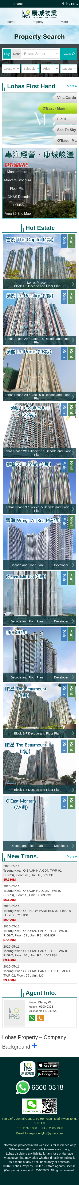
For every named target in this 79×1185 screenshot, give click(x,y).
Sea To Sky (66, 130)
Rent (16, 54)
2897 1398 (30, 1128)
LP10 (61, 119)
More (66, 22)
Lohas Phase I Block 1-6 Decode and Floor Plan (37, 284)
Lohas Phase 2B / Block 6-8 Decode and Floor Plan (37, 396)
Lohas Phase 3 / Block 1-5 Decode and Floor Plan (37, 508)
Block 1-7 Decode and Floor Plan (37, 733)
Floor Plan (17, 188)
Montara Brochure (17, 180)
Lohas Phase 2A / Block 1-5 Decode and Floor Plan (37, 340)
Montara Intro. (17, 172)
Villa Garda (66, 98)
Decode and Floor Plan (27, 565)
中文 (65, 3)
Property (37, 22)
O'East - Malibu (67, 141)
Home (11, 22)
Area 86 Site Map (18, 213)
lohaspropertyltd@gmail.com (44, 1133)
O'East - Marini (55, 108)
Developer (61, 565)
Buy (7, 54)
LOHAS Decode (18, 197)
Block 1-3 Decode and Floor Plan (37, 789)
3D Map (18, 205)
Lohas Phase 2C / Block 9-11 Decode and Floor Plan (37, 452)
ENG (74, 3)
